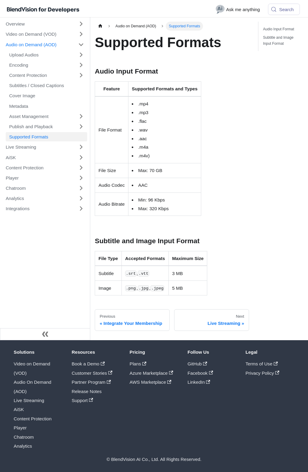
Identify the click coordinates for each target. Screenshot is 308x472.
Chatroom (24, 437)
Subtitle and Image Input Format (278, 40)
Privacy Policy (262, 373)
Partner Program (91, 382)
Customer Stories (92, 373)
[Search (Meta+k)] (284, 9)
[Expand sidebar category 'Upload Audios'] (81, 54)
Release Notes (87, 391)
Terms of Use (261, 363)
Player (20, 427)
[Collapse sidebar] (45, 334)
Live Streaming (29, 400)
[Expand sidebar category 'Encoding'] (81, 64)
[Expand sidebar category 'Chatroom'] (81, 187)
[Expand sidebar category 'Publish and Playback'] (81, 126)
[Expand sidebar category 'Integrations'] (81, 208)
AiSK (19, 409)
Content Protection (33, 418)
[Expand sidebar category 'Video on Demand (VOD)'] (81, 34)
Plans (138, 363)
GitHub (197, 363)
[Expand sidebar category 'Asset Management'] (81, 116)
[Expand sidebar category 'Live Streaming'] (81, 147)
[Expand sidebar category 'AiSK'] (81, 157)
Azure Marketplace (151, 373)
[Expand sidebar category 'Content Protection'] (81, 75)
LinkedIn (199, 382)
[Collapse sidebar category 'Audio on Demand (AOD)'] (81, 44)
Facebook (200, 373)
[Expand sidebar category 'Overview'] (81, 24)
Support (82, 400)
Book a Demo (88, 363)
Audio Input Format (278, 29)
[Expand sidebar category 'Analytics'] (81, 198)
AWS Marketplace (150, 382)
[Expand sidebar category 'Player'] (81, 177)
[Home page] (100, 26)
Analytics (23, 446)
